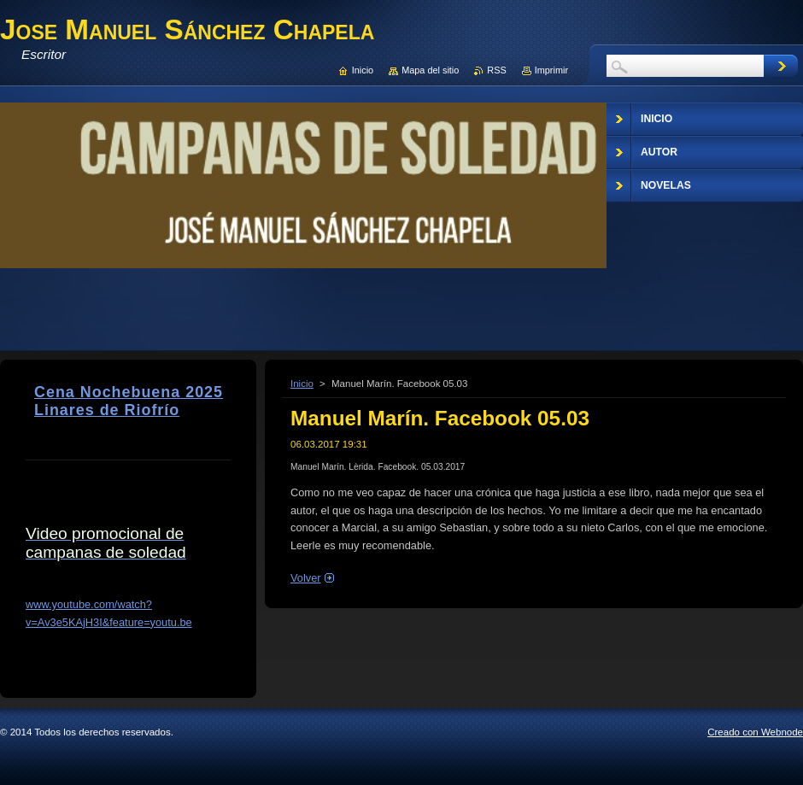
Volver (305, 577)
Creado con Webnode (755, 732)
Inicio (302, 383)
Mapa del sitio (430, 70)
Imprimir (551, 70)
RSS (496, 70)
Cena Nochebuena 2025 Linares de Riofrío (128, 401)
